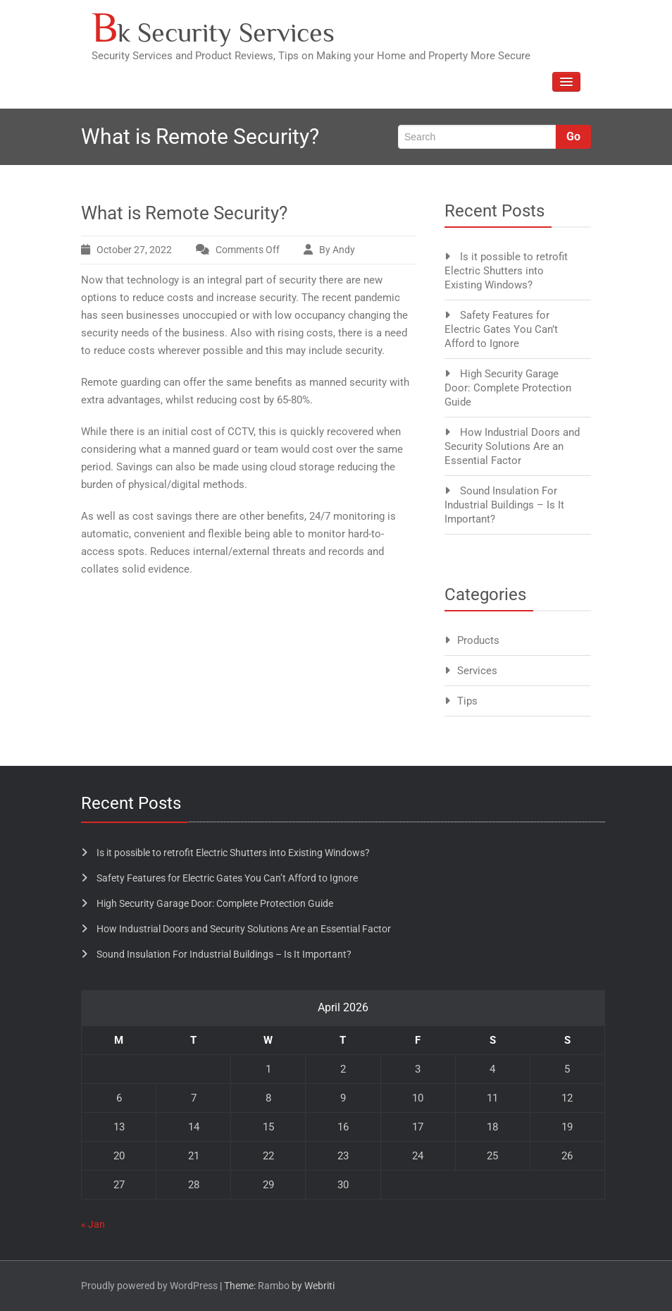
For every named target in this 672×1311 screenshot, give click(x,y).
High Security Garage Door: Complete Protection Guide (507, 387)
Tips (467, 701)
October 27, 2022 (134, 249)
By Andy (337, 249)
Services (477, 670)
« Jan (93, 1224)
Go (573, 136)
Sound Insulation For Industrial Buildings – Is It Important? (504, 504)
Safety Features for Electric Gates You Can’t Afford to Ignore (501, 329)
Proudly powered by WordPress (149, 1285)
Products (478, 640)
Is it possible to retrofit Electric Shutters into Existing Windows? (506, 270)
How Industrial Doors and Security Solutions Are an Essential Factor (512, 446)
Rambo (274, 1285)
